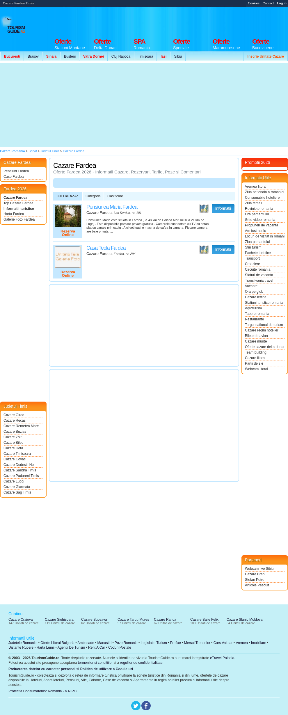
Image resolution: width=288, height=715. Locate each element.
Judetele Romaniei (22, 643)
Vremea (242, 643)
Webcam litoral (256, 369)
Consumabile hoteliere (262, 198)
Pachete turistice (258, 253)
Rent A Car (96, 647)
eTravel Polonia (222, 658)
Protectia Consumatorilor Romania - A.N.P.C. (43, 691)
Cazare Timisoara (17, 454)
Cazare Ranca (165, 620)
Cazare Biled (13, 443)
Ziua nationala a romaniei (264, 192)
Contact (268, 3)
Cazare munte (256, 341)
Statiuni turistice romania (264, 303)
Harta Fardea (13, 214)
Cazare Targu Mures (133, 620)
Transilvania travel (259, 280)
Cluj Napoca (120, 56)
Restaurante (254, 319)
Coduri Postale (119, 647)
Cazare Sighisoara (59, 620)
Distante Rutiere (20, 647)
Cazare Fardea (15, 198)
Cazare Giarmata (16, 487)
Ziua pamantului (257, 242)
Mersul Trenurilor (197, 643)
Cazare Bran (254, 574)
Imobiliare (258, 643)
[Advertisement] (107, 105)
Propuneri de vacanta (261, 225)
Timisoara (145, 56)
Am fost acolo (255, 231)
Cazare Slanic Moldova (244, 620)
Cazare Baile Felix (204, 620)
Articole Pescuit (257, 585)
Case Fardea (13, 177)
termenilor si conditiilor (95, 663)
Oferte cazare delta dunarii (265, 347)
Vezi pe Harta (204, 208)
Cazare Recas (14, 420)
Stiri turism (253, 247)
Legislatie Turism (154, 643)
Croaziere (252, 264)
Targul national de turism (264, 325)
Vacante (251, 286)
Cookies (253, 3)
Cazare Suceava (94, 620)
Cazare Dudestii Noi (19, 465)
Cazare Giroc (13, 415)
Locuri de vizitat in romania (265, 236)
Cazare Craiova (20, 620)
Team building (255, 352)
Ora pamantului (257, 214)
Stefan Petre (254, 580)
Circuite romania (257, 269)
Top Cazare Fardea (18, 203)
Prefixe (175, 643)
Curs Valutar (223, 643)
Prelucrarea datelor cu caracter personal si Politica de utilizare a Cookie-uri (70, 669)
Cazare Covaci (14, 459)
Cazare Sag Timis (17, 492)
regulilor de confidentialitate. (141, 663)
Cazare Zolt (12, 437)
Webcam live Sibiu (259, 569)
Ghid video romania (260, 220)
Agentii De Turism (71, 647)
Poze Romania (126, 643)
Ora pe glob (254, 292)
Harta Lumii (45, 647)
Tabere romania (257, 314)
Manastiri (104, 643)
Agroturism (253, 308)
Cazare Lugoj (13, 481)
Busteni (70, 56)
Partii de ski (254, 363)
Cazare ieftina (255, 297)
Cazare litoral (255, 358)
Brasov (33, 56)
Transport (252, 258)
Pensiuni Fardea (16, 171)
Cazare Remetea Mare (21, 426)
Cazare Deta (13, 448)
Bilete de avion (256, 336)
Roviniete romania (259, 209)
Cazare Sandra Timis (19, 470)
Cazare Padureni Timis (21, 476)
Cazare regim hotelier (261, 330)
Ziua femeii (253, 203)
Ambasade (85, 643)
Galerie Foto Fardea (19, 219)
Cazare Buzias (14, 432)
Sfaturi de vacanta (259, 275)
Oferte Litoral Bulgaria (57, 643)
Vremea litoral (255, 186)
